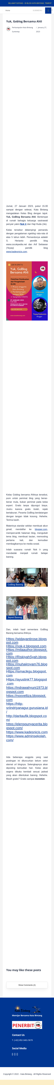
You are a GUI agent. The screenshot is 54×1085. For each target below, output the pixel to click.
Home (8, 10)
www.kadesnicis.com (16, 251)
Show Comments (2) (26, 985)
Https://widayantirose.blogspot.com (26, 640)
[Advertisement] (30, 119)
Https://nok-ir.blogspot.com (26, 646)
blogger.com (41, 529)
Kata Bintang (26, 1074)
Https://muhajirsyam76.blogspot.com (26, 666)
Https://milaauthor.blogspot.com (26, 651)
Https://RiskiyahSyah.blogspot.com (26, 658)
